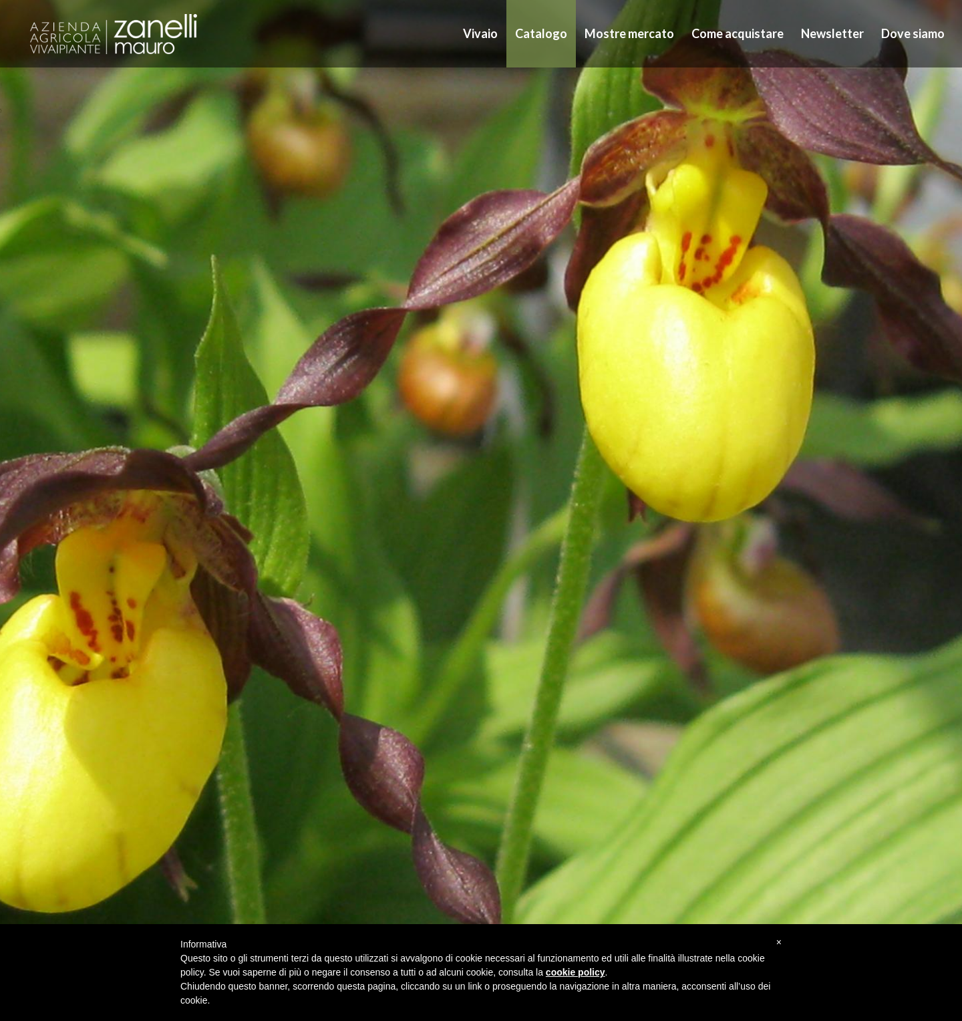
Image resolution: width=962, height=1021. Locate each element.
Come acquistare (737, 33)
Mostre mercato (629, 33)
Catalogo (541, 33)
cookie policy (575, 972)
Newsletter (832, 33)
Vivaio (480, 33)
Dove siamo (913, 33)
